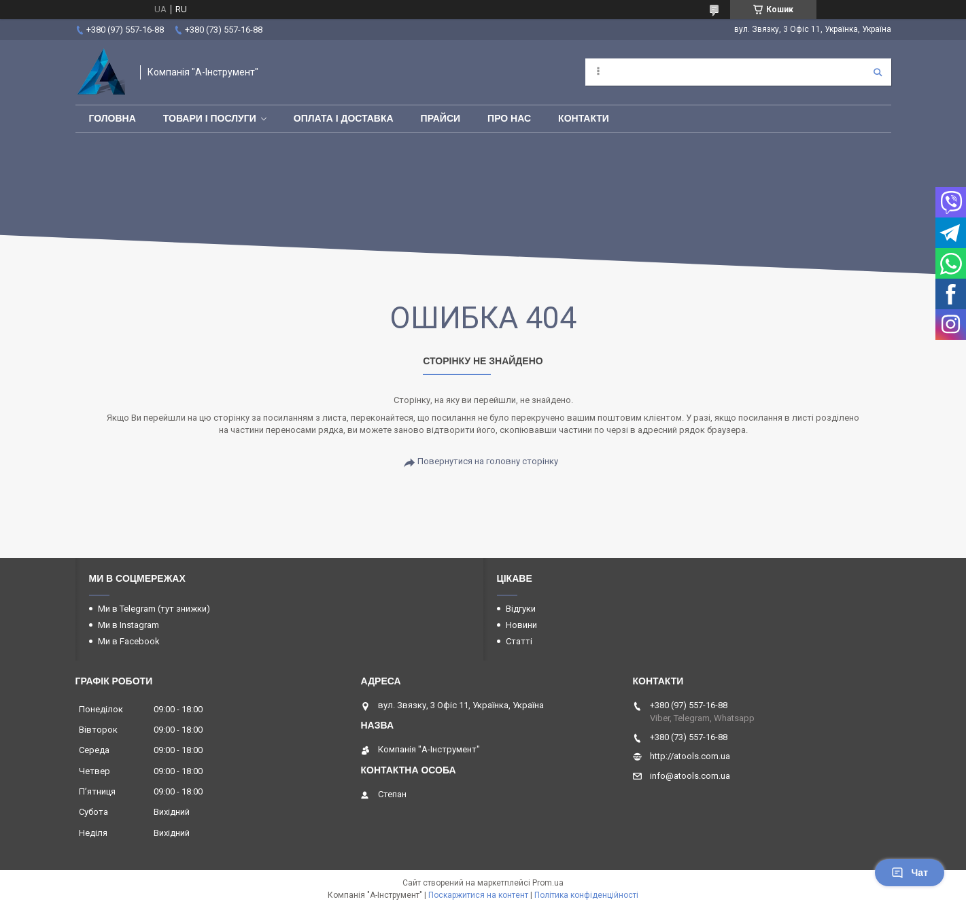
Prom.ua (548, 883)
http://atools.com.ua (690, 756)
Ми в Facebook (129, 641)
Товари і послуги (209, 118)
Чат (909, 873)
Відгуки (521, 609)
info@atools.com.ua (690, 776)
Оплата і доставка (344, 118)
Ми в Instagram (128, 625)
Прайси (441, 118)
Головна (112, 118)
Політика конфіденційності (586, 895)
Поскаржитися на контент (478, 895)
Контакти (583, 118)
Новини (521, 625)
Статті (519, 641)
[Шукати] (877, 72)
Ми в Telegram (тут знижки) (154, 609)
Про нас (509, 118)
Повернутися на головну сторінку (487, 461)
